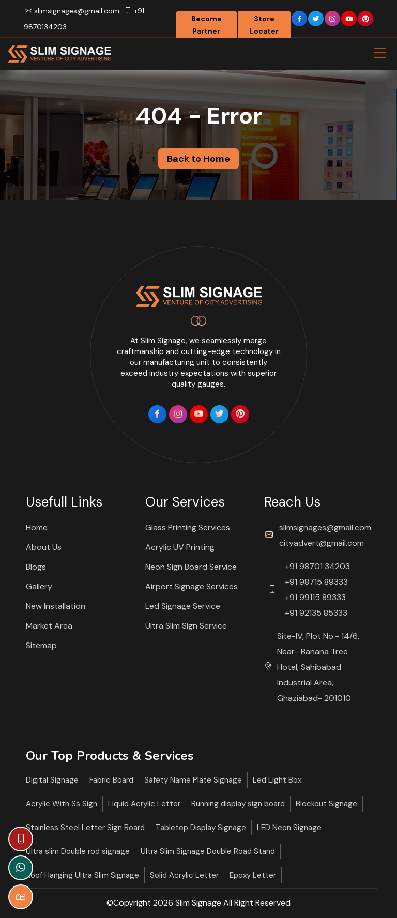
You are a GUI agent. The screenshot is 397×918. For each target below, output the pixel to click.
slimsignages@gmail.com (72, 11)
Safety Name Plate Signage (193, 780)
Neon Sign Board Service (191, 566)
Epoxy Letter (253, 875)
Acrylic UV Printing (180, 547)
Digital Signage (52, 780)
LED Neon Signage (289, 827)
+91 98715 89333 (316, 581)
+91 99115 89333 (315, 597)
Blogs (36, 566)
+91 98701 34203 (317, 566)
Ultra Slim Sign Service (186, 625)
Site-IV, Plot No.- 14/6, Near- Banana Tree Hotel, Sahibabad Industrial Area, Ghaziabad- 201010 (318, 667)
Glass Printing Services (187, 527)
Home (37, 527)
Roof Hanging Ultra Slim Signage (82, 875)
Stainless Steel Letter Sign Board (85, 827)
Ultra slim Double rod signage (78, 851)
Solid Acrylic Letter (184, 875)
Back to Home (198, 158)
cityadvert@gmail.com (321, 543)
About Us (44, 547)
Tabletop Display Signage (201, 827)
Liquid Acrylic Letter (144, 804)
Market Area (49, 625)
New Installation (55, 606)
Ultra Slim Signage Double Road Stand (208, 851)
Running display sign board (238, 804)
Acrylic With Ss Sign (61, 804)
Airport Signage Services (191, 586)
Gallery (39, 586)
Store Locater (264, 25)
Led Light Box (277, 780)
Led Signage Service (182, 606)
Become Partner (206, 25)
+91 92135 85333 (316, 612)
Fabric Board (111, 780)
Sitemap (41, 645)
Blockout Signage (326, 804)
